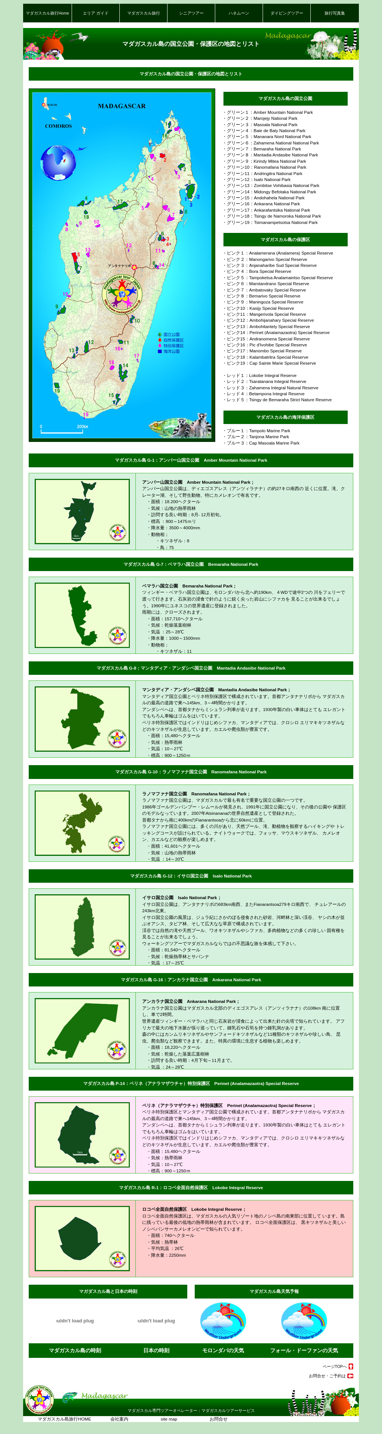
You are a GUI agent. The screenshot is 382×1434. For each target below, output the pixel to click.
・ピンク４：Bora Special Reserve (254, 271)
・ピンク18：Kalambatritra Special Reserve (263, 357)
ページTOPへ (335, 1366)
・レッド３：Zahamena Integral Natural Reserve (268, 387)
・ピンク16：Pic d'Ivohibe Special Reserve (262, 344)
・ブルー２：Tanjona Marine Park (253, 436)
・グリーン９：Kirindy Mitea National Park (262, 161)
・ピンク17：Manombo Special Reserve (260, 350)
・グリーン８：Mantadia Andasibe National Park (268, 154)
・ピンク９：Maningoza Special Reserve (261, 301)
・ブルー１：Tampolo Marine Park (254, 430)
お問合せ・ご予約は (327, 1376)
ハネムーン (239, 13)
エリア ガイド (96, 13)
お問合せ (210, 1418)
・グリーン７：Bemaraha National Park (259, 148)
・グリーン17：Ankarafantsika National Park (264, 210)
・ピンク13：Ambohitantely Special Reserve (264, 326)
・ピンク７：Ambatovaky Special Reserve (262, 289)
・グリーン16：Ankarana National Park (259, 203)
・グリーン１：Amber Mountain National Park (265, 112)
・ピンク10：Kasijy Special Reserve (256, 308)
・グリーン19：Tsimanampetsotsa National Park (268, 222)
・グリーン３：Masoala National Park (258, 124)
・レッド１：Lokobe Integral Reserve (257, 375)
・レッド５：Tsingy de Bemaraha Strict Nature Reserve (275, 399)
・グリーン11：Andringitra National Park (260, 173)
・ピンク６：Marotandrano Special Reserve (263, 283)
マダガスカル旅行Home (47, 13)
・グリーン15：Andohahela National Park (261, 197)
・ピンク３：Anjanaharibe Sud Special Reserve (267, 265)
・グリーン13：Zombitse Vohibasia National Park (268, 185)
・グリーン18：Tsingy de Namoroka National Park (269, 215)
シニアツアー (191, 13)
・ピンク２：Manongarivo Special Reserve (262, 259)
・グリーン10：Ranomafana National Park (262, 167)
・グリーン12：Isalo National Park (254, 179)
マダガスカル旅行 (143, 13)
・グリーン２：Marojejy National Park (258, 118)
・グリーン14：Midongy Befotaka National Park (267, 191)
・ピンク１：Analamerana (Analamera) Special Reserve (275, 252)
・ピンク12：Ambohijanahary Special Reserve (266, 320)
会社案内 (118, 1418)
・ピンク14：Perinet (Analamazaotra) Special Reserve (274, 332)
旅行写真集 (335, 13)
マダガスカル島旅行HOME (64, 1418)
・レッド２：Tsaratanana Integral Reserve (262, 381)
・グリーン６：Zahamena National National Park (268, 142)
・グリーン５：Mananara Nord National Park (264, 136)
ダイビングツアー (286, 13)
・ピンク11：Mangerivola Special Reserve (262, 314)
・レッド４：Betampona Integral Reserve (261, 393)
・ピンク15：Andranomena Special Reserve (264, 338)
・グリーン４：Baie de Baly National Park (262, 130)
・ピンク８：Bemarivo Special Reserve (259, 295)
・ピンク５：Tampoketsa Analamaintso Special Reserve (275, 277)
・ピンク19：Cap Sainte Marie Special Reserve (267, 363)
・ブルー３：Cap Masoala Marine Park (259, 442)
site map (167, 1418)
